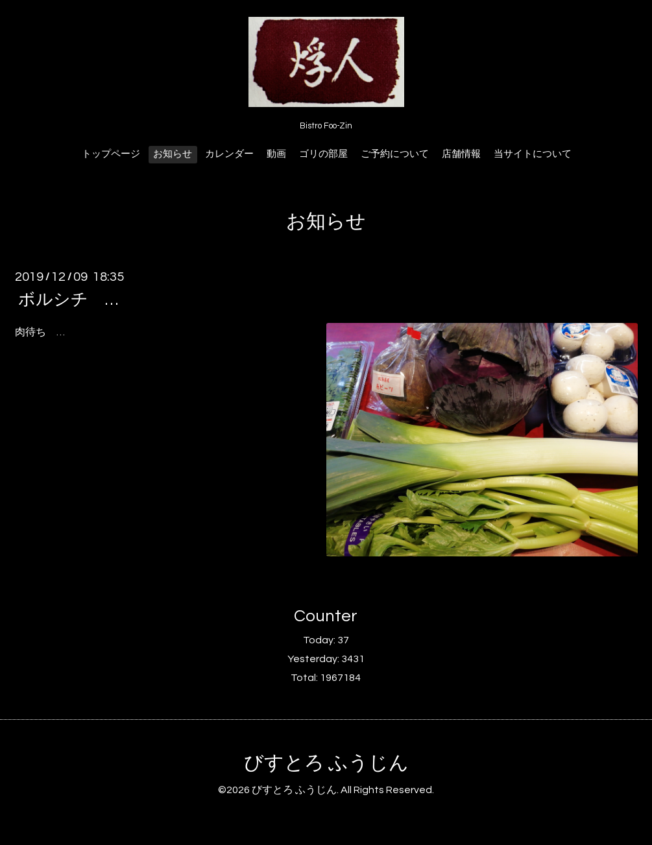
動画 (276, 154)
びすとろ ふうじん (326, 763)
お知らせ (172, 154)
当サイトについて (533, 154)
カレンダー (229, 154)
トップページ (111, 154)
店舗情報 (461, 154)
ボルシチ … (68, 299)
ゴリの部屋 (323, 154)
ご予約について (395, 154)
